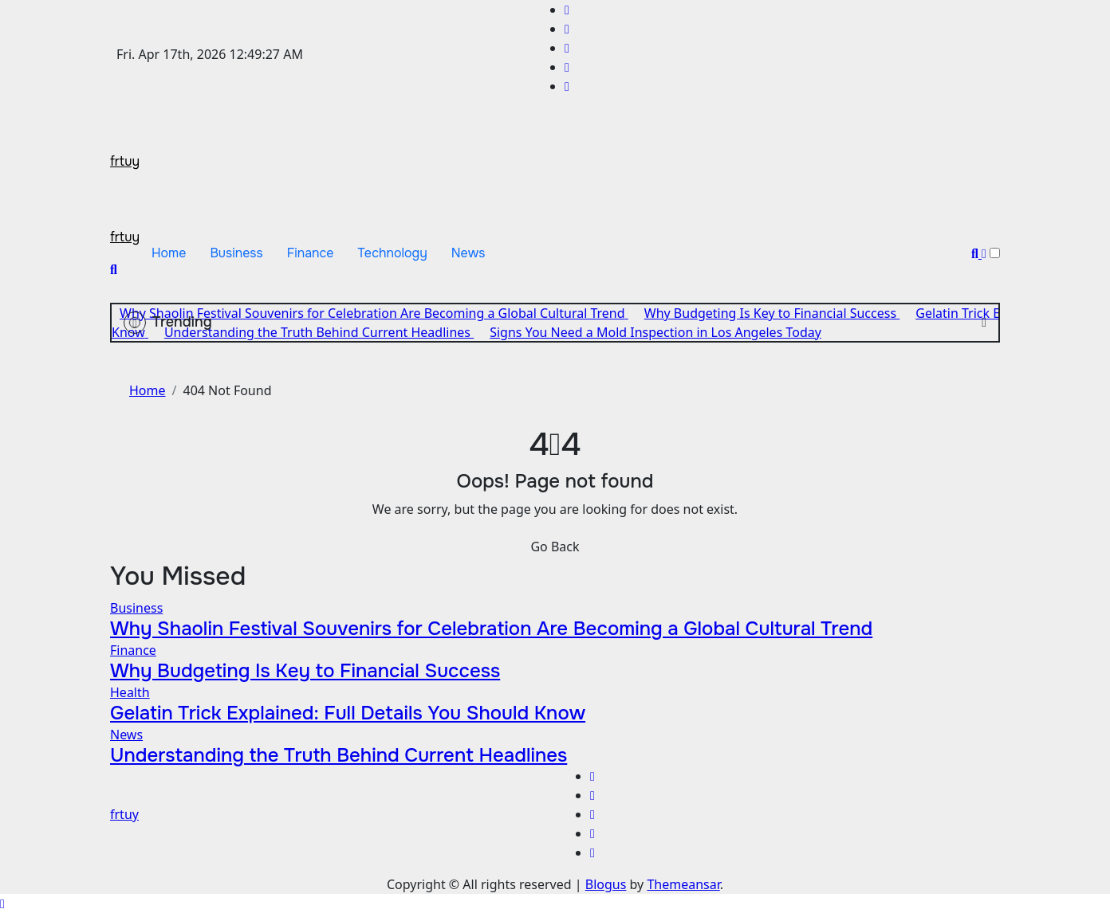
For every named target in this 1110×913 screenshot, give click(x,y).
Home (169, 253)
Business (236, 253)
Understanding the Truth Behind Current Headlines (338, 755)
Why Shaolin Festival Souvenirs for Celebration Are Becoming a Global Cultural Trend (491, 629)
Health (130, 692)
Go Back (554, 546)
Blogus (606, 884)
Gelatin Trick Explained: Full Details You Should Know (347, 713)
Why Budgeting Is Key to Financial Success (305, 671)
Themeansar (683, 884)
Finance (310, 253)
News (468, 253)
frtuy (125, 161)
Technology (392, 253)
